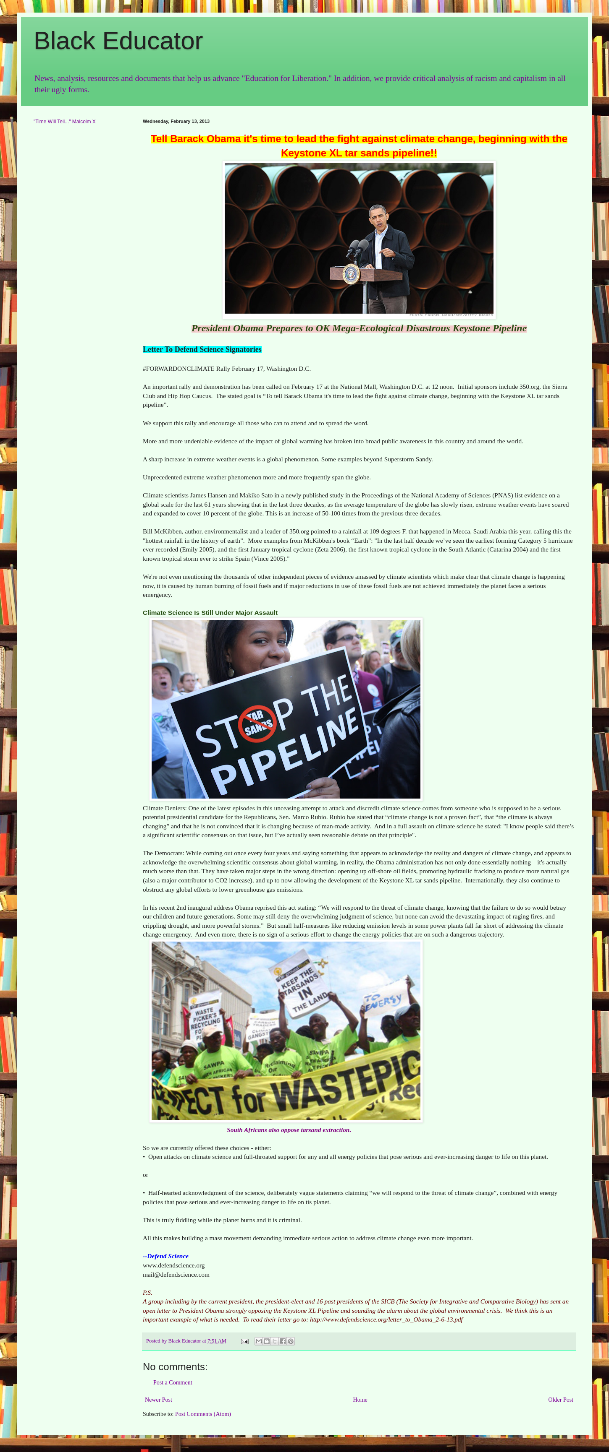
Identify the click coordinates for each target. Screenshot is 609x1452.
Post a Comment (172, 1382)
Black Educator (118, 40)
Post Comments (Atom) (203, 1414)
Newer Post (158, 1400)
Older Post (561, 1400)
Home (360, 1400)
